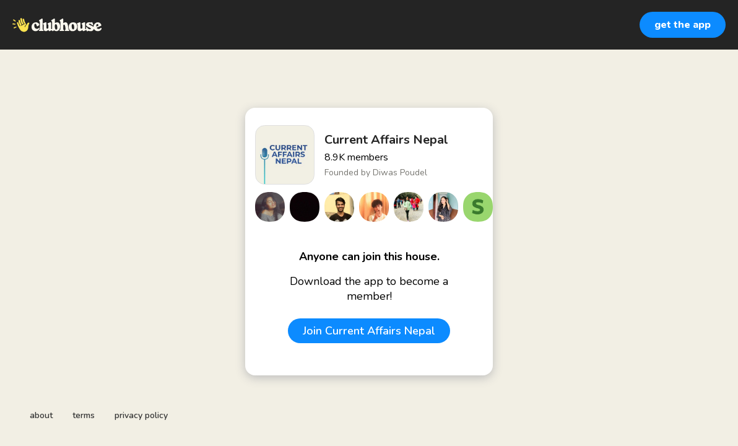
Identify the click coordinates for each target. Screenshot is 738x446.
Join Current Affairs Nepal (369, 330)
